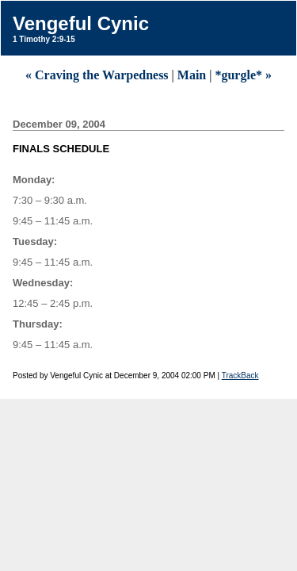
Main (191, 75)
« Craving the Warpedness (97, 75)
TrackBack (240, 375)
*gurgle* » (243, 75)
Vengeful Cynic (81, 23)
